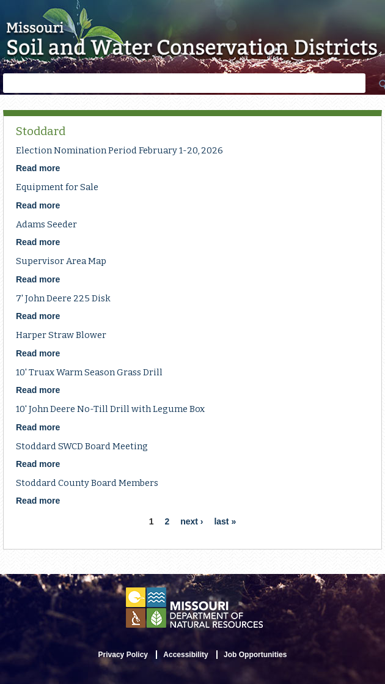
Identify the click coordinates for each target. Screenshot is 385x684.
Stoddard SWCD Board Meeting (82, 446)
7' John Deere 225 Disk (63, 298)
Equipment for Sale (57, 187)
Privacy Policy (123, 654)
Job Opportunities (255, 654)
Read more (38, 168)
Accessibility (185, 654)
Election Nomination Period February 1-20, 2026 (119, 150)
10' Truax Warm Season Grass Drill (89, 372)
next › (191, 521)
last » (225, 521)
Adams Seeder (46, 224)
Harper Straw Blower (61, 334)
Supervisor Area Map (61, 261)
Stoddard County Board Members (87, 482)
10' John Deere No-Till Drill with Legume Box (110, 408)
